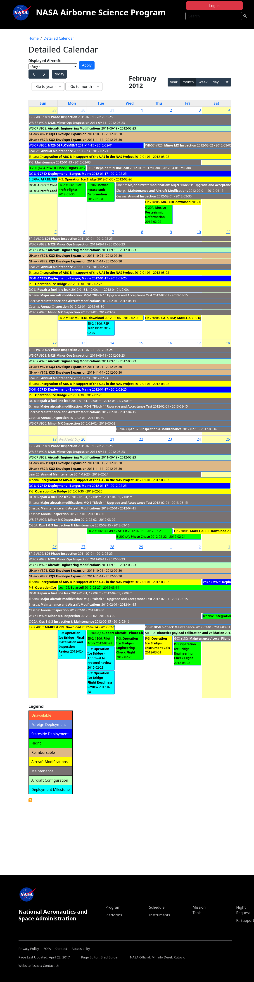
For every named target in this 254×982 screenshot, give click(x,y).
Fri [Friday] (187, 103)
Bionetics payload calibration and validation (190, 633)
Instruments (159, 914)
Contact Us (51, 965)
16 (170, 343)
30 (83, 110)
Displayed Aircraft (44, 60)
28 (112, 546)
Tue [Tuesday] (101, 103)
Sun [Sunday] (43, 103)
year (174, 81)
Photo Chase (140, 536)
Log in (214, 5)
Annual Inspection (142, 196)
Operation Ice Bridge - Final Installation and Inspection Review (71, 642)
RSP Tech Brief (98, 325)
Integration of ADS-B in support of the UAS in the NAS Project (87, 156)
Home (33, 38)
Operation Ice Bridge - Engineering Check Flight (127, 645)
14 (112, 343)
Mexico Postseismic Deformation (97, 189)
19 (54, 439)
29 (54, 110)
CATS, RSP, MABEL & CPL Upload (185, 318)
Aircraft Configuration (54, 185)
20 (83, 439)
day (216, 81)
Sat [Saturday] (216, 103)
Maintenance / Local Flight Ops (213, 638)
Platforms (113, 914)
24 (199, 439)
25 (228, 439)
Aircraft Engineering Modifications (74, 128)
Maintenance (45, 162)
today (59, 74)
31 (112, 110)
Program (112, 907)
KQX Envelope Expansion (67, 134)
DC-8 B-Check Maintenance (174, 627)
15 (141, 343)
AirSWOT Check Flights (60, 168)
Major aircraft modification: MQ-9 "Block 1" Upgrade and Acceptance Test (184, 185)
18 (228, 343)
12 (54, 343)
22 (141, 439)
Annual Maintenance (57, 151)
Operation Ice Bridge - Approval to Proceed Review (99, 656)
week (203, 81)
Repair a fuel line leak (112, 168)
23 (170, 439)
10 (199, 231)
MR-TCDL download (176, 202)
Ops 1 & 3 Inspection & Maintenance (154, 429)
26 (54, 546)
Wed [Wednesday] (130, 103)
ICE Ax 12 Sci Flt (115, 531)
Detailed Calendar (59, 38)
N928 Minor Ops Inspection (68, 122)
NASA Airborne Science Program (101, 12)
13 (83, 343)
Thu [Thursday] (158, 103)
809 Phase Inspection (61, 117)
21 (112, 439)
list (225, 81)
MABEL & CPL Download (208, 531)
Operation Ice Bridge (81, 179)
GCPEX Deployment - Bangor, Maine (64, 173)
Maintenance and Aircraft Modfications (158, 190)
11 (228, 231)
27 (83, 546)
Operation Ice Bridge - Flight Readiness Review (99, 680)
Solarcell (77, 587)
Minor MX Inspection (180, 145)
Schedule (156, 907)
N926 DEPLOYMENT (62, 145)
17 (199, 343)
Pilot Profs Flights (70, 187)
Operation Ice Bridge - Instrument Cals (157, 643)
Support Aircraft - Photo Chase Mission (131, 633)
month (188, 81)
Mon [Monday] (72, 103)
